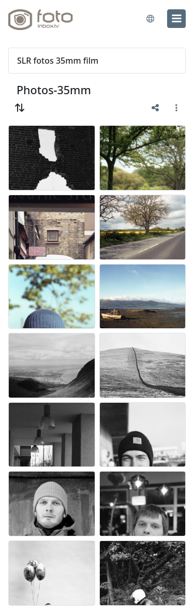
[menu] (176, 18)
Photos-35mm (54, 89)
